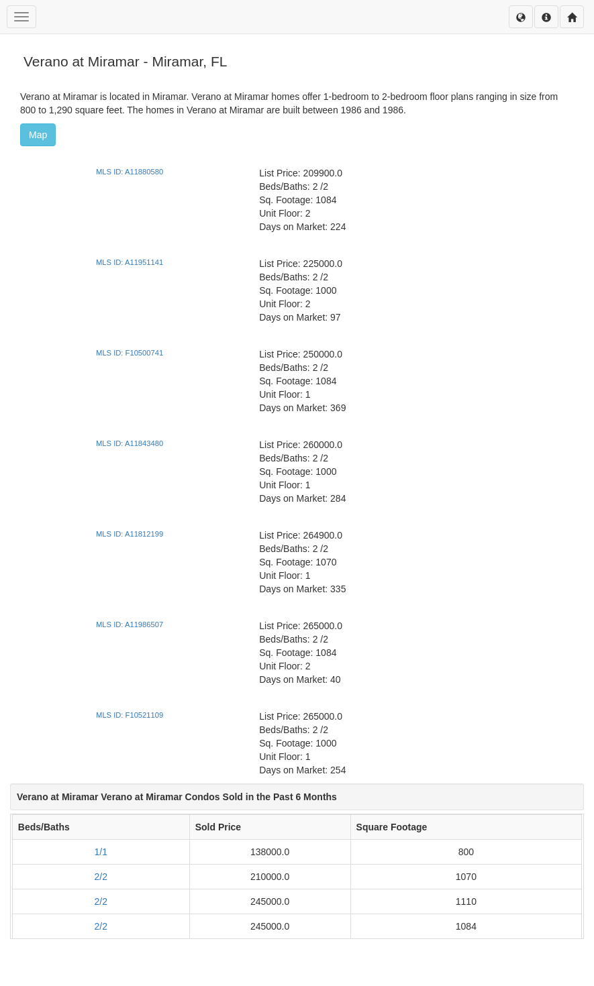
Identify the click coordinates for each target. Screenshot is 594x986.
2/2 (101, 876)
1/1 (101, 851)
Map (38, 134)
